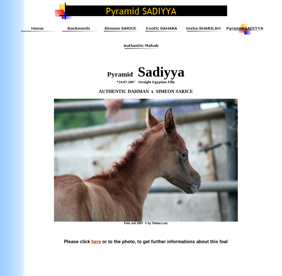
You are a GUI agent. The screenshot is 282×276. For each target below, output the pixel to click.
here (96, 241)
